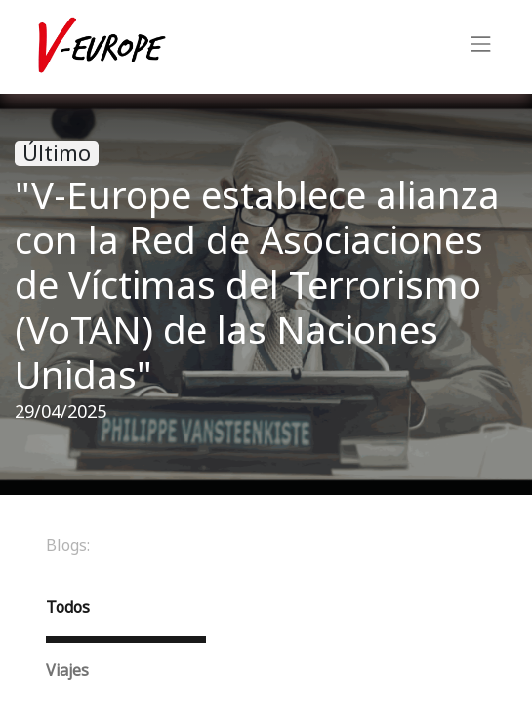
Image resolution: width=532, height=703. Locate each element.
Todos (68, 608)
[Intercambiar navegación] (481, 46)
